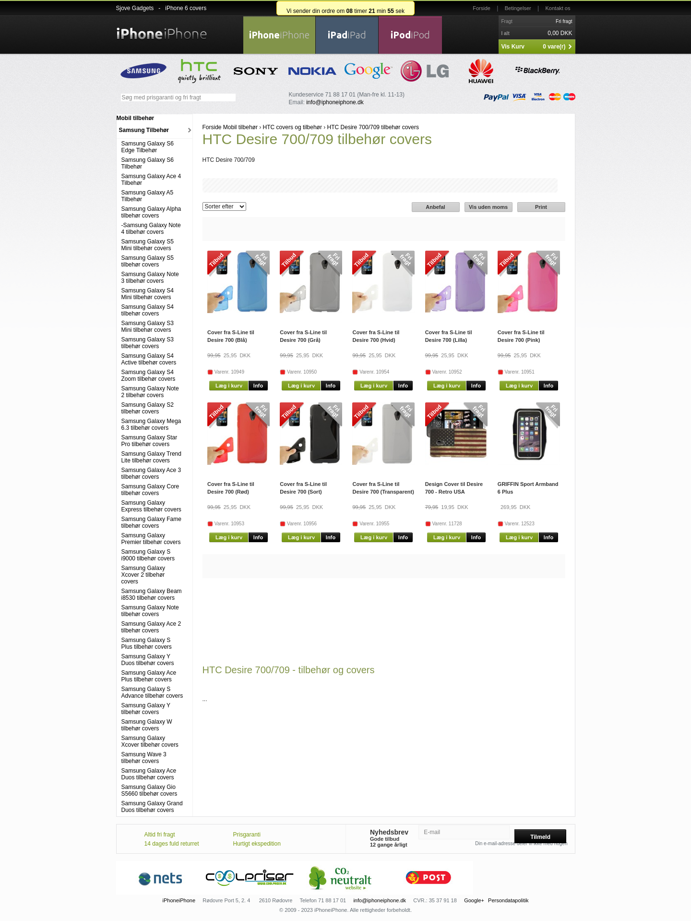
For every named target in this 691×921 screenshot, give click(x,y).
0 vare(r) (554, 46)
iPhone (279, 34)
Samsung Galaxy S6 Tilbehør (147, 163)
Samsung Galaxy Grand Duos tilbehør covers (152, 806)
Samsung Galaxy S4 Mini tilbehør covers (147, 294)
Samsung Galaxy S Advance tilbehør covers (152, 692)
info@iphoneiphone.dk (335, 102)
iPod (410, 34)
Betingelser (518, 8)
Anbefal (435, 207)
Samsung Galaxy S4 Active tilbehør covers (149, 359)
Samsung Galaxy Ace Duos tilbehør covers (149, 774)
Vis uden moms (488, 207)
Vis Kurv (512, 46)
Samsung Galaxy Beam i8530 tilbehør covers (151, 594)
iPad (347, 34)
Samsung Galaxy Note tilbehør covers (150, 611)
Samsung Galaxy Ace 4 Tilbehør (151, 179)
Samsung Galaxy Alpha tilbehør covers (151, 212)
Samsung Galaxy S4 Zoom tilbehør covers (148, 375)
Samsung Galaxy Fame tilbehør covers (151, 522)
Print (541, 207)
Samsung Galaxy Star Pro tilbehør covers (149, 441)
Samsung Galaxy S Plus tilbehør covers (146, 643)
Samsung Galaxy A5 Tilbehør (147, 196)
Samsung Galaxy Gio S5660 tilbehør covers (149, 790)
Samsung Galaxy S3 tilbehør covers (147, 343)
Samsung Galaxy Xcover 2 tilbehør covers (143, 575)
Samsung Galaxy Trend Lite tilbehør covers (151, 457)
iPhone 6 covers (185, 8)
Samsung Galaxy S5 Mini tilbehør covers (147, 245)
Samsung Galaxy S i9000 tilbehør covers (148, 555)
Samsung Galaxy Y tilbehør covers (145, 708)
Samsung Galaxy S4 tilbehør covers (147, 310)
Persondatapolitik (508, 900)
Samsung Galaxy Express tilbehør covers (151, 506)
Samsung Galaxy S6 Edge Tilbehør (147, 147)
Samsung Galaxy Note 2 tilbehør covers (150, 392)
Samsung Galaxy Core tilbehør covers (150, 490)
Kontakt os (558, 8)
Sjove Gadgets (135, 8)
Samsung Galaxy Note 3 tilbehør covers (150, 277)
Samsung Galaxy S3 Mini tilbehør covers (147, 326)
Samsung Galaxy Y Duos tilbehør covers (147, 660)
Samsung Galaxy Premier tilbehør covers (151, 538)
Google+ (474, 900)
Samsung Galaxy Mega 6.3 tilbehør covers (151, 424)
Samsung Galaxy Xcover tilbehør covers (150, 741)
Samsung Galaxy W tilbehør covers (146, 725)
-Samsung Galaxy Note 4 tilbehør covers (151, 228)
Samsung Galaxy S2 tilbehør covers (147, 408)
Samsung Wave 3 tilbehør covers (144, 757)
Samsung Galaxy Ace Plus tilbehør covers (149, 676)
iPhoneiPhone (179, 900)
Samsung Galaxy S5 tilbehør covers (147, 261)
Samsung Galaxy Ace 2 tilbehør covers (151, 627)
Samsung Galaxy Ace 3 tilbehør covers (151, 473)
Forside (481, 8)
